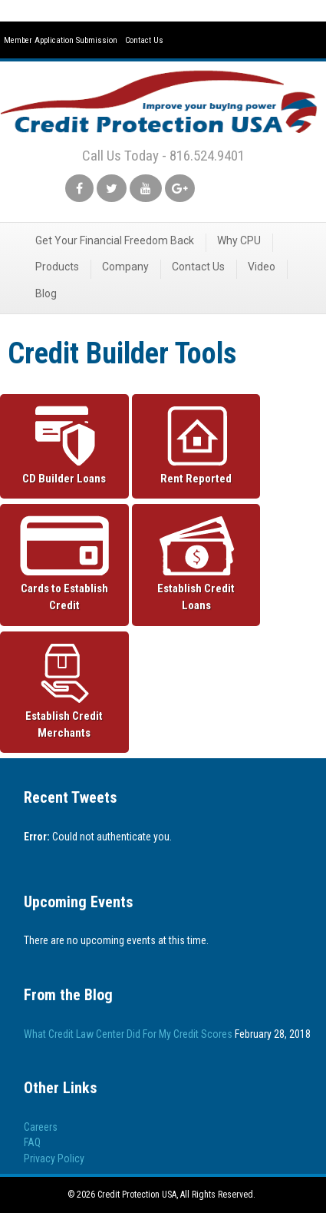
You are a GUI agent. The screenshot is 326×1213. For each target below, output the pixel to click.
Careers (41, 1127)
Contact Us (144, 40)
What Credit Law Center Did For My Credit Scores (128, 1034)
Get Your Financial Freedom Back (114, 240)
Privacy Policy (54, 1158)
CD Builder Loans (64, 479)
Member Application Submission (60, 40)
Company (125, 266)
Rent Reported (196, 479)
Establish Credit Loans (196, 597)
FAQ (32, 1142)
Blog (46, 293)
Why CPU (239, 240)
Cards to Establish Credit (64, 597)
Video (261, 266)
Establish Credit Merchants (64, 724)
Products (57, 266)
